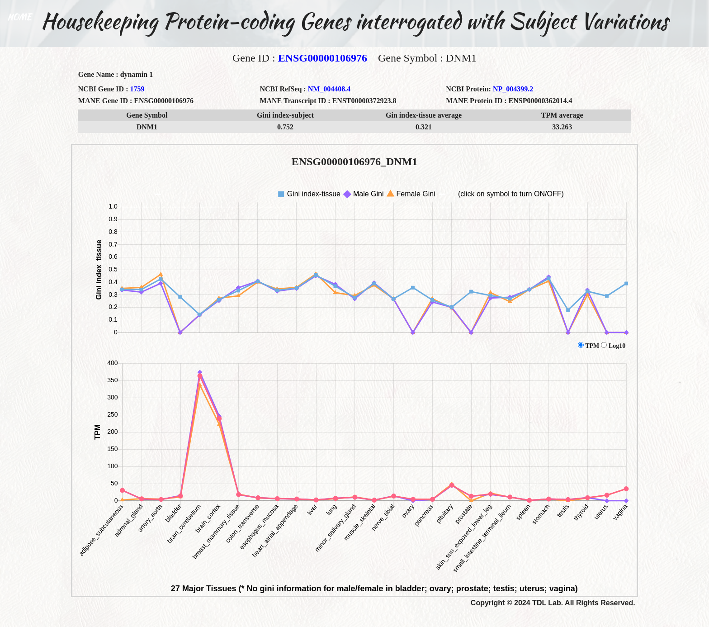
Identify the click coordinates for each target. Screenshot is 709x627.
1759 (137, 89)
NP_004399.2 (513, 89)
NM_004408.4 (329, 89)
